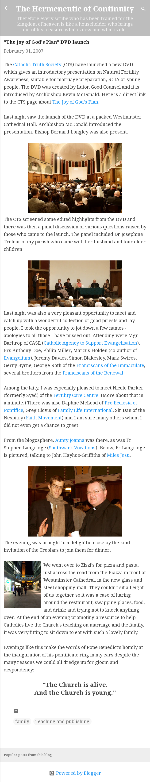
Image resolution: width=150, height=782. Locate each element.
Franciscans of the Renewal (92, 373)
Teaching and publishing (62, 721)
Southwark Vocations (72, 447)
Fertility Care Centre (75, 395)
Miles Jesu (118, 455)
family (22, 721)
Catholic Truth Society (37, 64)
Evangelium (17, 358)
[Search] (143, 9)
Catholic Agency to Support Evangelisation (90, 343)
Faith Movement (44, 418)
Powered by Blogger (75, 773)
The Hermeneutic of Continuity (75, 8)
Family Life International (85, 410)
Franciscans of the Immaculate (110, 365)
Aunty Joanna (70, 440)
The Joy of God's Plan (75, 102)
